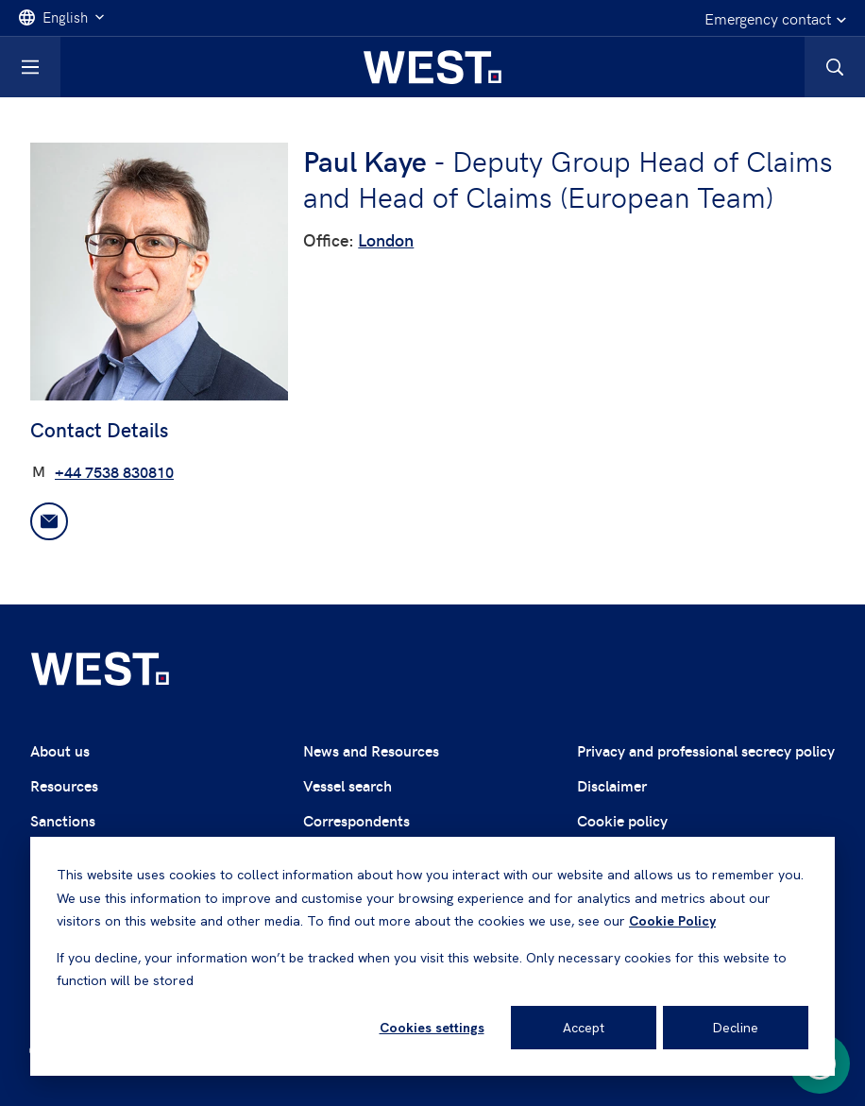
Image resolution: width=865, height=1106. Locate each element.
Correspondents (356, 820)
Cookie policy (622, 820)
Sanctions (62, 820)
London (386, 239)
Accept (583, 1027)
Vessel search (347, 785)
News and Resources (371, 750)
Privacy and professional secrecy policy (706, 750)
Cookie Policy (672, 920)
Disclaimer (612, 785)
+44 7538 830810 (114, 472)
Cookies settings (432, 1027)
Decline (735, 1027)
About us (60, 750)
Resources (64, 785)
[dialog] (432, 956)
